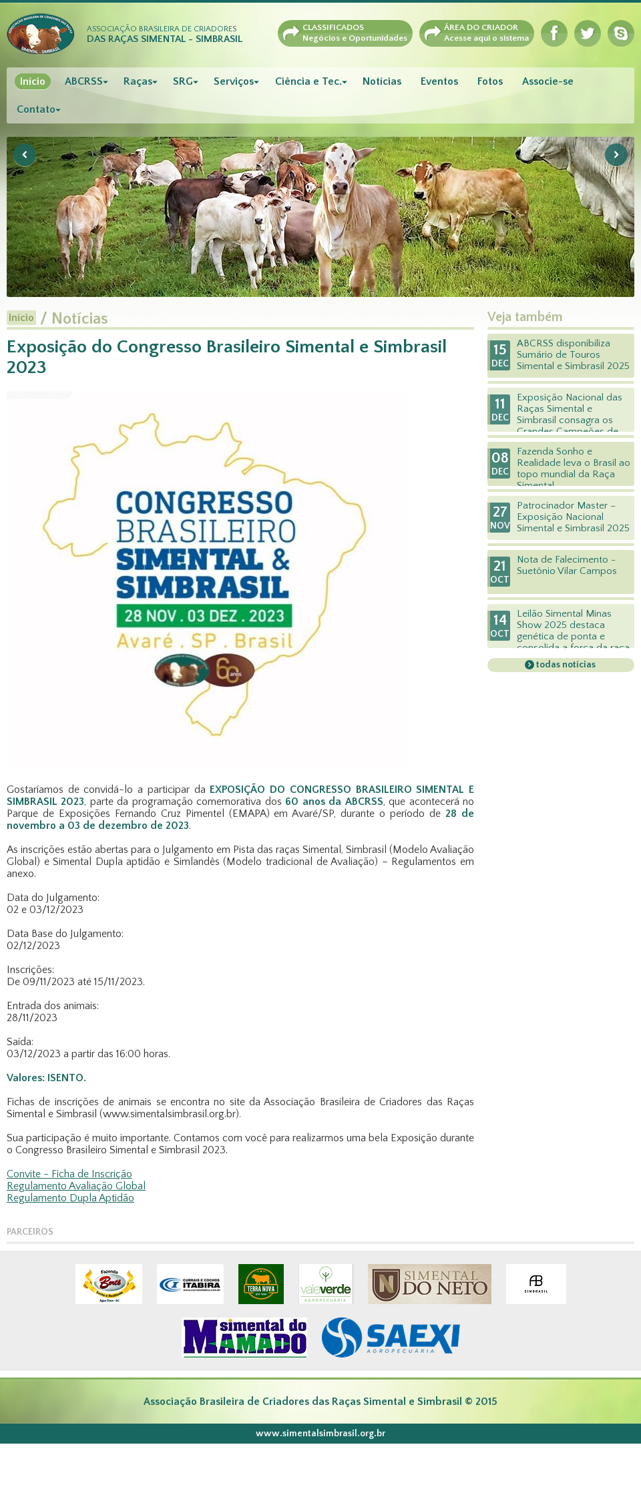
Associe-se (548, 81)
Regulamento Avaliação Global (76, 1186)
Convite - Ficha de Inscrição (69, 1174)
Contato (36, 109)
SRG (183, 81)
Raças (138, 81)
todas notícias (565, 664)
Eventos (439, 81)
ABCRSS (84, 81)
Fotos (490, 81)
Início (32, 81)
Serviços (234, 81)
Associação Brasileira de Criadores (164, 35)
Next (616, 154)
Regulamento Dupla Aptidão (70, 1198)
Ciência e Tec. (308, 81)
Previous (24, 154)
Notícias (382, 81)
